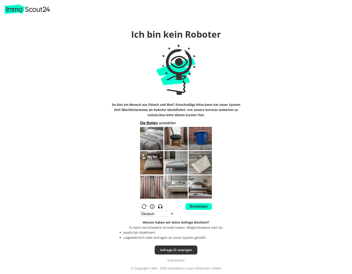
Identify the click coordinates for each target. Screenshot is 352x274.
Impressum (176, 260)
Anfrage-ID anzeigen (176, 250)
